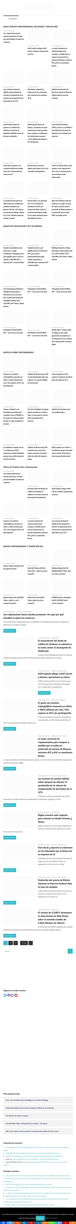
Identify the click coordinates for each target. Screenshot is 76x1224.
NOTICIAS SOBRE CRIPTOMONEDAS (18, 352)
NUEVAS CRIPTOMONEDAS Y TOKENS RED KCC (23, 546)
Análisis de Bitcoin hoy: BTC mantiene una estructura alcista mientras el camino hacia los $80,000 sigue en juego (38, 453)
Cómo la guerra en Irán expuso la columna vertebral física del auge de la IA (62, 377)
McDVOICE (9, 1153)
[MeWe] (38, 1223)
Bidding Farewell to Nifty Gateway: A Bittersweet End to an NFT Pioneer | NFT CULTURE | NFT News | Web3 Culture (62, 254)
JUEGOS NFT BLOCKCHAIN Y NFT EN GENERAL (22, 226)
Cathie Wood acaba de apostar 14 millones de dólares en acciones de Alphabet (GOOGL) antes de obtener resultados (13, 130)
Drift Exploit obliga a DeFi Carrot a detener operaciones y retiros (38, 51)
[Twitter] (10, 1223)
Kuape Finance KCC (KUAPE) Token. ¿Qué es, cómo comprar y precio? (13, 600)
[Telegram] (58, 1223)
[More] (72, 1223)
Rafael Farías (10, 1156)
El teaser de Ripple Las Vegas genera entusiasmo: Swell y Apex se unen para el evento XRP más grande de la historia (38, 415)
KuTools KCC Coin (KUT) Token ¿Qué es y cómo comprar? (36, 600)
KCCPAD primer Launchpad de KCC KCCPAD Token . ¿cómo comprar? (61, 600)
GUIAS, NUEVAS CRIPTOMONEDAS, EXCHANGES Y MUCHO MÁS (30, 26)
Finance (8, 1147)
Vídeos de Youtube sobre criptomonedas (20, 467)
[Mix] (44, 1223)
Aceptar (40, 1218)
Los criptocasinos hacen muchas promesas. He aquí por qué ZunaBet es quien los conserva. (38, 1175)
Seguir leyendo (9, 631)
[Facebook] (3, 1223)
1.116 (24, 943)
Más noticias (55, 700)
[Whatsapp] (51, 1223)
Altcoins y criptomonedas (24, 612)
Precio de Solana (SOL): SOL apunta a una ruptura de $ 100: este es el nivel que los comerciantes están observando (62, 171)
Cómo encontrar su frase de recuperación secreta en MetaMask (40, 1156)
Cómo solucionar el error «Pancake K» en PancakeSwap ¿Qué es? (35, 1159)
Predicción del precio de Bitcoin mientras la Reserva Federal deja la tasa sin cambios (55, 883)
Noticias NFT (55, 638)
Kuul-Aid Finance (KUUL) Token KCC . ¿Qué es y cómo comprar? (37, 571)
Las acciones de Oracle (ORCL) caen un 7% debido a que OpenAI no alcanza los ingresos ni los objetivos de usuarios (62, 130)
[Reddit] (17, 1223)
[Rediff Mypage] (65, 1223)
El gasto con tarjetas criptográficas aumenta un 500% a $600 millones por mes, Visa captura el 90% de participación (13, 380)
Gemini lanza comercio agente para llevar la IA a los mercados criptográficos (38, 168)
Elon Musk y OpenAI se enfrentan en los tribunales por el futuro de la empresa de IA (55, 851)
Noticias (62, 700)
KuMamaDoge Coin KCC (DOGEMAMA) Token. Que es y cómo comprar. (61, 571)
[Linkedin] (24, 1223)
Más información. (51, 1218)
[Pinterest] (31, 1223)
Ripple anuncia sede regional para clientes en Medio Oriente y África (55, 818)
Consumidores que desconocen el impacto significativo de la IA (38, 1153)
